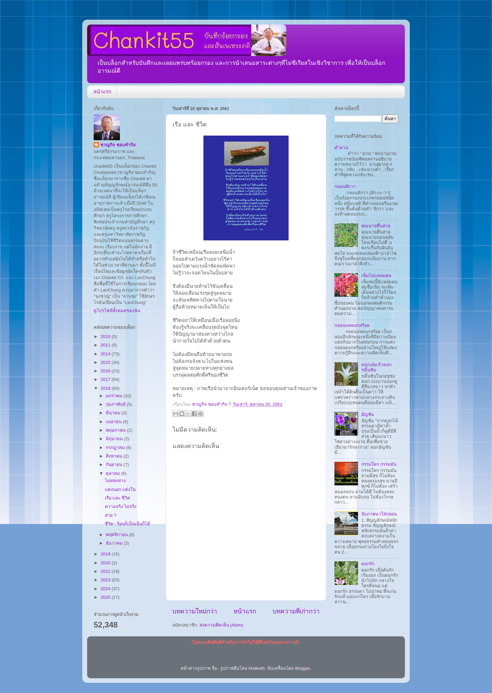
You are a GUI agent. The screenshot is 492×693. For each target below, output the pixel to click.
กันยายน (114, 464)
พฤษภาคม (116, 430)
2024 (106, 588)
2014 (106, 353)
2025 (106, 597)
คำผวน (341, 147)
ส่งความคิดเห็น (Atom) (221, 625)
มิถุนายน (115, 438)
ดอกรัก (367, 563)
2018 (106, 388)
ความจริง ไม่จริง (121, 506)
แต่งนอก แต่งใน (120, 489)
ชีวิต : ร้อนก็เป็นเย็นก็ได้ (127, 523)
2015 (106, 362)
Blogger (302, 668)
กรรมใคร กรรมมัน (378, 464)
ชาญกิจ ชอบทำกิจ (118, 144)
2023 (106, 579)
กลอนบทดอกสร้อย (351, 325)
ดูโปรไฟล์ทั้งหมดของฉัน (117, 310)
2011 (106, 345)
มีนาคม (114, 412)
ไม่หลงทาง (115, 480)
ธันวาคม (115, 543)
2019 (106, 554)
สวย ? (110, 515)
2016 (106, 370)
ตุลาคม (113, 473)
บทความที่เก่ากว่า (296, 611)
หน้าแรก (102, 91)
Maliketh (256, 668)
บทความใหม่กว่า (194, 611)
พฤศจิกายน (117, 534)
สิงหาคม (114, 456)
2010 (106, 336)
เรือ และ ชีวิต (117, 498)
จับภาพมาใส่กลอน (379, 514)
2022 (106, 571)
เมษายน (114, 421)
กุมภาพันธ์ (116, 404)
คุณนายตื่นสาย (375, 225)
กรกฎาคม (116, 447)
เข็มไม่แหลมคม (376, 275)
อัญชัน (367, 414)
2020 (106, 562)
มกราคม (114, 395)
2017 (106, 379)
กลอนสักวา (345, 186)
